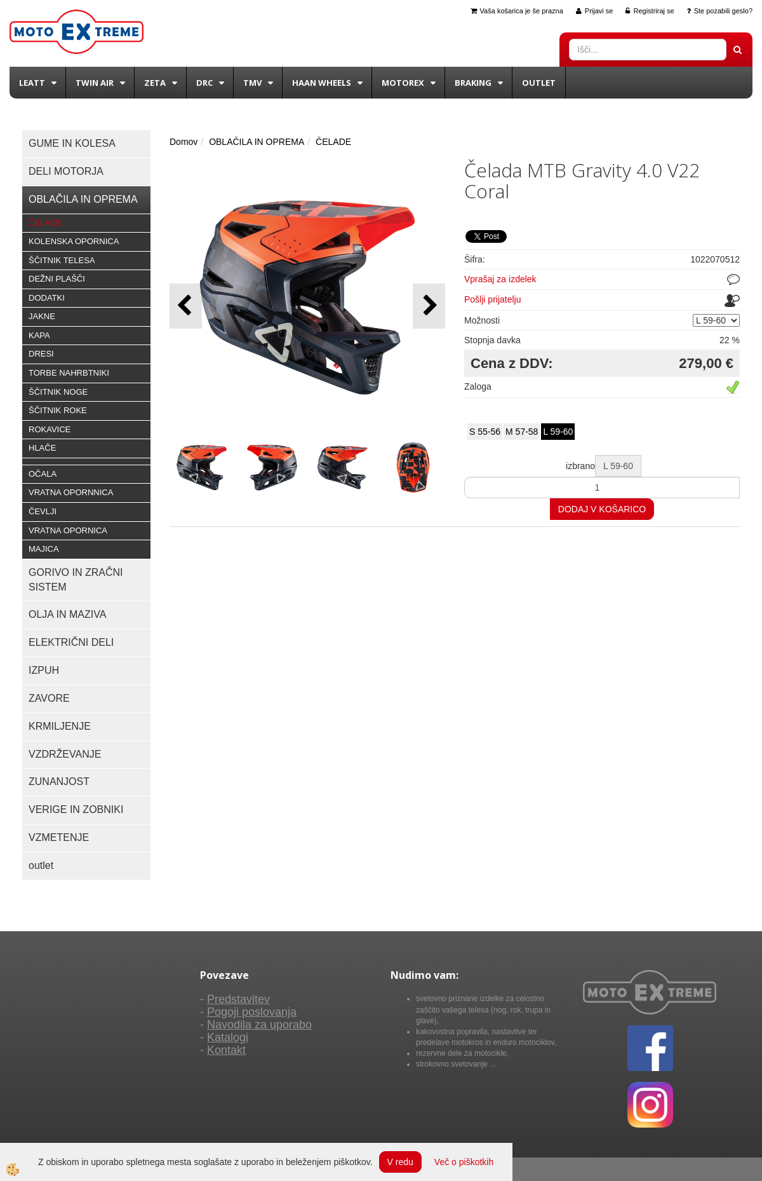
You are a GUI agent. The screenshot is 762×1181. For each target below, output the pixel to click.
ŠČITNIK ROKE (58, 410)
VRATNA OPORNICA (68, 530)
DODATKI (47, 298)
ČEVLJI (43, 511)
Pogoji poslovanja (252, 1012)
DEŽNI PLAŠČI (57, 278)
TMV (252, 82)
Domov (183, 142)
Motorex (403, 82)
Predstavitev (238, 999)
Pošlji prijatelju (492, 299)
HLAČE (42, 448)
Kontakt (226, 1050)
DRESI (41, 353)
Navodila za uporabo (259, 1024)
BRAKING (473, 82)
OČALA (43, 474)
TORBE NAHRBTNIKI (69, 373)
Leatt (32, 82)
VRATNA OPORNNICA (71, 492)
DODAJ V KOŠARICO (602, 509)
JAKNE (42, 316)
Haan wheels (321, 82)
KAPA (39, 335)
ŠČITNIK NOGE (58, 392)
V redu (400, 1162)
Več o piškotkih (463, 1162)
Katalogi (227, 1037)
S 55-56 (484, 432)
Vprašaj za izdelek (500, 279)
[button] (429, 306)
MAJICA (44, 549)
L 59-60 (558, 432)
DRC (204, 82)
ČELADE (45, 223)
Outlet (539, 82)
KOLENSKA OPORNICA (74, 241)
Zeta (155, 82)
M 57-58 (521, 432)
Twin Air (95, 82)
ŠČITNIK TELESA (62, 260)
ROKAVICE (49, 429)
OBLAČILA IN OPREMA (256, 142)
